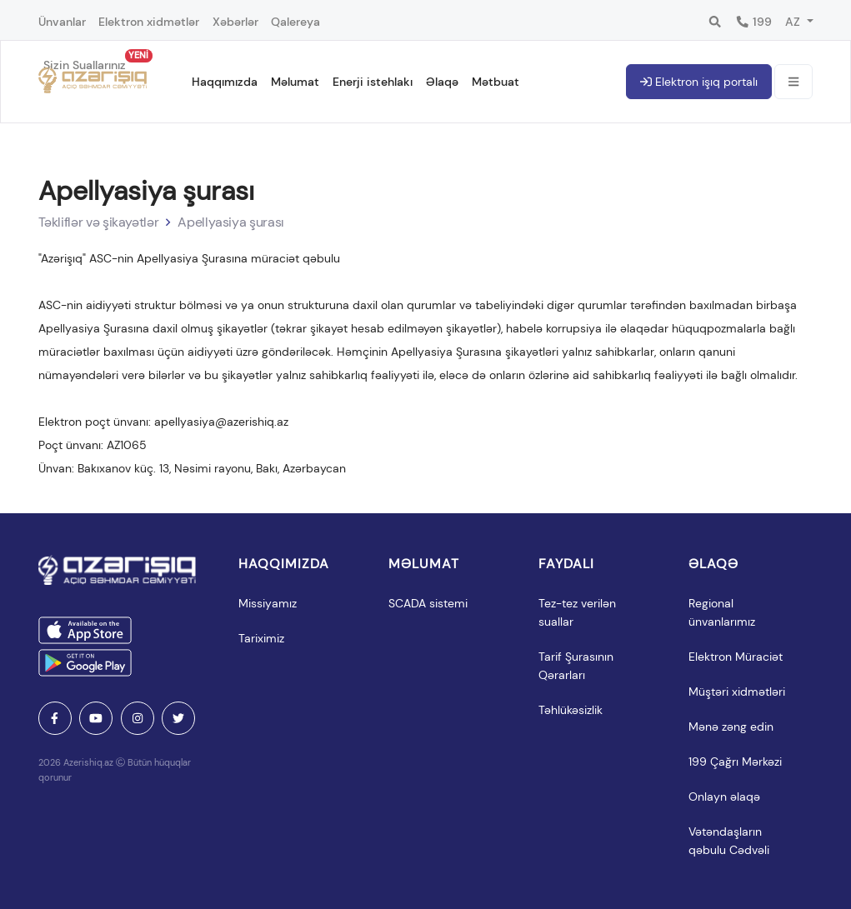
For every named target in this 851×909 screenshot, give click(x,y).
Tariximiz (261, 638)
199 (754, 21)
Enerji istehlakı (373, 81)
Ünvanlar (62, 21)
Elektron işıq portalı (699, 81)
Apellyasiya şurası (231, 222)
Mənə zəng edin (730, 726)
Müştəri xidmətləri (736, 691)
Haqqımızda (225, 81)
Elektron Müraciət (735, 656)
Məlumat (295, 81)
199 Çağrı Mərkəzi (735, 761)
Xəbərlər (235, 21)
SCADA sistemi (428, 603)
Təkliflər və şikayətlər (98, 222)
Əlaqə (442, 81)
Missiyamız (267, 603)
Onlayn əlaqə (724, 796)
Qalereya (295, 21)
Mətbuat (495, 81)
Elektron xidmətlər (148, 21)
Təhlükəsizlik (570, 709)
